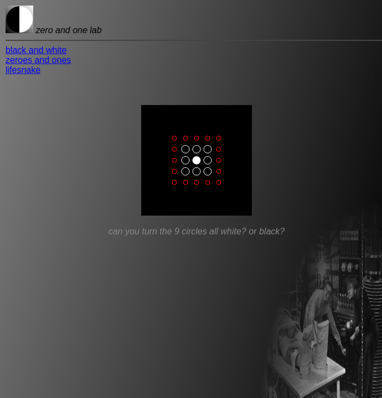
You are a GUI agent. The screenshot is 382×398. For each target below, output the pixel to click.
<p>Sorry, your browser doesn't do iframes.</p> (196, 212)
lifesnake (23, 70)
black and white (36, 50)
